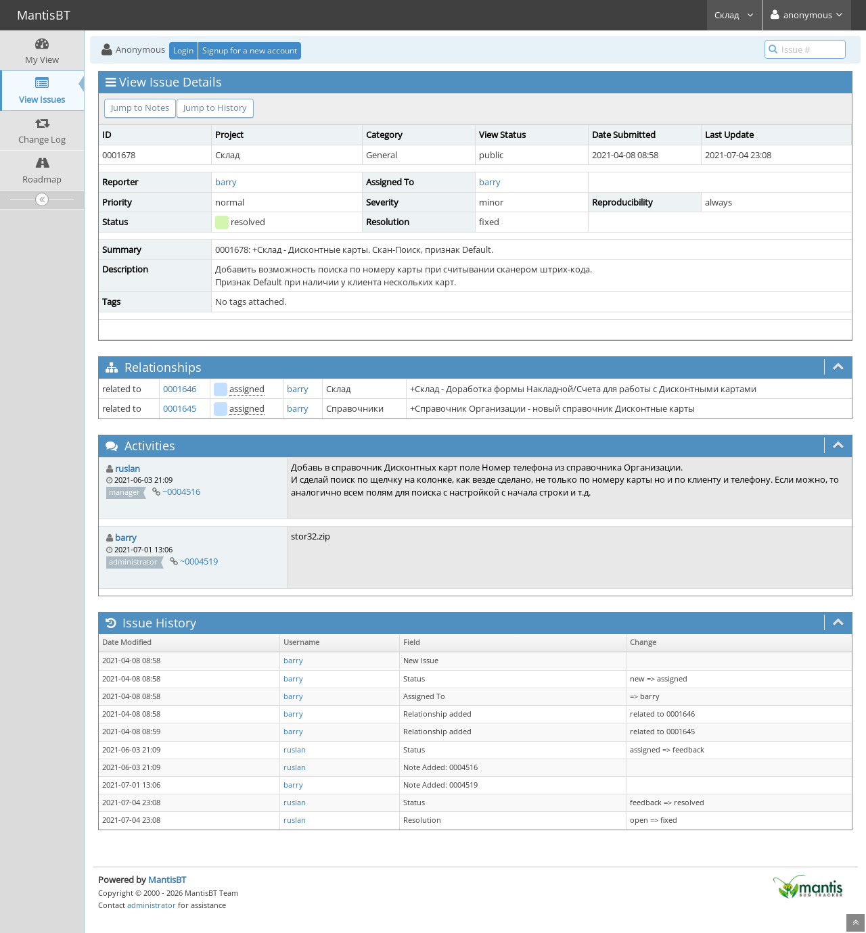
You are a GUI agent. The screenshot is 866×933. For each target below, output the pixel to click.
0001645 (179, 408)
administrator (151, 905)
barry (226, 182)
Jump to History (215, 107)
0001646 (179, 389)
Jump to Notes (140, 107)
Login (183, 50)
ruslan (127, 468)
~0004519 (199, 561)
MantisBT (167, 880)
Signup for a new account (249, 50)
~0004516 (181, 491)
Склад (734, 15)
